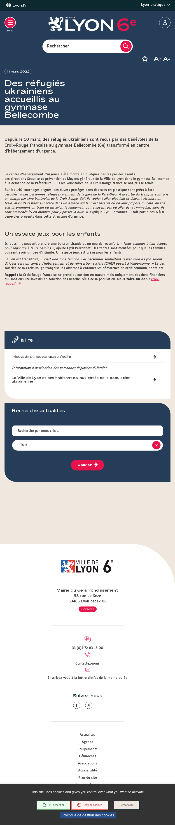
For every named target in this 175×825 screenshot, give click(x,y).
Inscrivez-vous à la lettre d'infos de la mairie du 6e (87, 677)
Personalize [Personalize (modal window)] (127, 805)
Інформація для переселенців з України (41, 357)
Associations (87, 763)
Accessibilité (87, 770)
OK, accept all (53, 805)
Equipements (88, 749)
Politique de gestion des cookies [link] (88, 815)
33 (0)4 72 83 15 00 (87, 648)
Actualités (87, 734)
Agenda (87, 742)
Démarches (87, 756)
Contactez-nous (87, 663)
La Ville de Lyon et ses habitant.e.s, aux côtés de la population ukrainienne (71, 380)
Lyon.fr (20, 5)
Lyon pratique (155, 5)
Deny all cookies (89, 805)
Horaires (87, 609)
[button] (144, 58)
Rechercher (58, 46)
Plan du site (87, 777)
